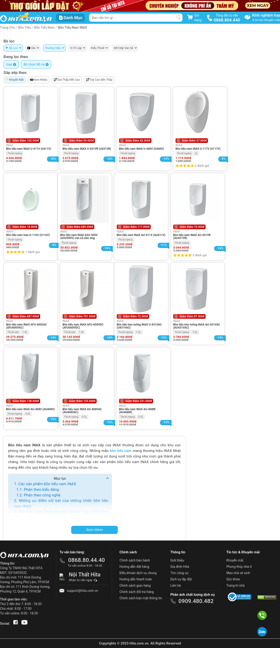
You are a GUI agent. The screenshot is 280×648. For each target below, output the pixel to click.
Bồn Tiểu (24, 27)
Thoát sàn (13, 332)
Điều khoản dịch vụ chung (138, 573)
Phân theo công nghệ (42, 495)
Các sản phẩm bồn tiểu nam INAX (47, 484)
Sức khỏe (233, 579)
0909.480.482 (196, 601)
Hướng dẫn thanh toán (135, 579)
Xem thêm (94, 530)
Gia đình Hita (179, 566)
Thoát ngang (14, 153)
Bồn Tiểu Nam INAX (72, 27)
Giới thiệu (177, 560)
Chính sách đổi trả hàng (136, 592)
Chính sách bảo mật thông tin (140, 598)
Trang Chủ (7, 27)
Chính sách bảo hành (134, 560)
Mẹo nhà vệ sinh (238, 573)
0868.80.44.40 (86, 560)
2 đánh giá (202, 165)
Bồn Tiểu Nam (45, 27)
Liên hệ (175, 585)
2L (196, 153)
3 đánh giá (199, 255)
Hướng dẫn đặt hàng (134, 566)
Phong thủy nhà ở (239, 566)
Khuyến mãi (234, 560)
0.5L (27, 413)
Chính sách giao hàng (135, 585)
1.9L (24, 332)
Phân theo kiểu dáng (41, 489)
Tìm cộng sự (179, 573)
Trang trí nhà (235, 585)
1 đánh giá (32, 252)
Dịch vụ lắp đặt (181, 579)
